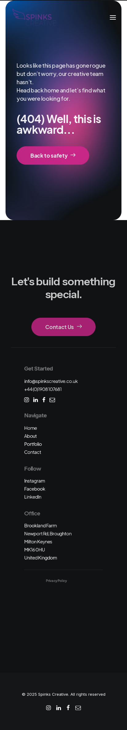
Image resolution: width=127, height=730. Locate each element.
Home (30, 428)
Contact (32, 452)
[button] (113, 17)
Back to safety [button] (52, 155)
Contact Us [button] (63, 327)
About (30, 436)
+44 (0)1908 (43, 389)
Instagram (34, 481)
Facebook (34, 489)
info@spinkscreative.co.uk (51, 381)
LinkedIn (33, 497)
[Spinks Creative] (34, 17)
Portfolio (33, 444)
